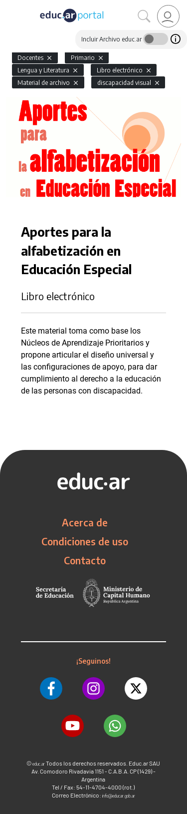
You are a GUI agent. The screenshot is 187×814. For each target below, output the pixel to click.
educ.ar (38, 764)
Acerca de (85, 522)
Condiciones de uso (84, 541)
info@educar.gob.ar (118, 796)
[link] (168, 16)
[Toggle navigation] (8, 5)
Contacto (85, 560)
